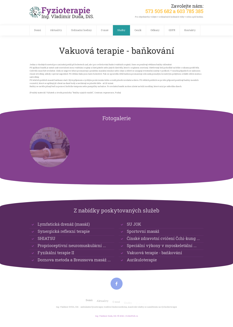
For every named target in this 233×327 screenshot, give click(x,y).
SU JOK (134, 227)
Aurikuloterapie (142, 262)
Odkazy (155, 30)
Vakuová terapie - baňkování (154, 255)
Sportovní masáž (143, 234)
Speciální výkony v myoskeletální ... (162, 248)
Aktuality (56, 30)
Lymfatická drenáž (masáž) (64, 227)
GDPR (172, 30)
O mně (104, 30)
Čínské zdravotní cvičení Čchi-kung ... (163, 241)
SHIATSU (46, 241)
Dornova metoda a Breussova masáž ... (74, 262)
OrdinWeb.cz (132, 317)
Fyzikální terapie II (56, 255)
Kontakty (190, 30)
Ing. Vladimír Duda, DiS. (106, 317)
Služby (121, 30)
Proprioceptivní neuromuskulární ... (72, 248)
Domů (37, 30)
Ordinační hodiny (81, 30)
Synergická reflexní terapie (64, 234)
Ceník (137, 30)
